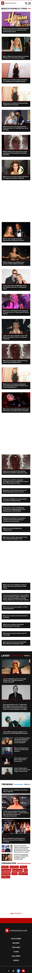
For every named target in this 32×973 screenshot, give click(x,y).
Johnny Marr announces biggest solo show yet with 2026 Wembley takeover (15, 732)
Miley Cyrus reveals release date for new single (15, 634)
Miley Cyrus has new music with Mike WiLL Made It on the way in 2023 (14, 642)
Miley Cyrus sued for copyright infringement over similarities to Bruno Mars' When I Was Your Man (16, 481)
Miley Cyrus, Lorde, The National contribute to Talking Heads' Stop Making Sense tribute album (14, 509)
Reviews (16, 943)
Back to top (16, 913)
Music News (16, 939)
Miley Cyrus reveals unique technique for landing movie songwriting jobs (15, 80)
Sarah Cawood (17, 870)
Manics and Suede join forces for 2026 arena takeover (21, 749)
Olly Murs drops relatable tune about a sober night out (15, 790)
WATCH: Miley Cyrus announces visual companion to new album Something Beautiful (15, 153)
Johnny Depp (6, 870)
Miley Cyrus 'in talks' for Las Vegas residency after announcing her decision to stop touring (14, 519)
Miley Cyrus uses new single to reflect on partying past (15, 607)
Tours (16, 952)
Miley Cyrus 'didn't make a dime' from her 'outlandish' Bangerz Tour (15, 538)
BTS (25, 870)
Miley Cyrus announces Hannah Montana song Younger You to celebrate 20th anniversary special (16, 30)
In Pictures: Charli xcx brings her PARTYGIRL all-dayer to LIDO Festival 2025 (21, 857)
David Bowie (14, 867)
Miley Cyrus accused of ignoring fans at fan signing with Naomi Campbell (16, 177)
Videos (16, 960)
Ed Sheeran (5, 877)
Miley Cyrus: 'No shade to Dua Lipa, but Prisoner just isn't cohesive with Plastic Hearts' (16, 312)
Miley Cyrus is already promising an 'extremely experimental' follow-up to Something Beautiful (15, 385)
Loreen (14, 874)
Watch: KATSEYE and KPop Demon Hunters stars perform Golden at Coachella (14, 840)
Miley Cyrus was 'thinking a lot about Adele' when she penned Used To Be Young (15, 586)
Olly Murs (5, 867)
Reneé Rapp (6, 874)
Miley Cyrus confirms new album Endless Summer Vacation (13, 625)
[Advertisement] (16, 200)
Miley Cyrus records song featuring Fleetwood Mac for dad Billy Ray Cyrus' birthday (15, 128)
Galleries (16, 956)
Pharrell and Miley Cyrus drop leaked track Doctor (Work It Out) (15, 499)
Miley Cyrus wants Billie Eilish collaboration (12, 529)
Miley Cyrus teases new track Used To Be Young (15, 616)
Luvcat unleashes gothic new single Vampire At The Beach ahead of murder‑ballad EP (14, 680)
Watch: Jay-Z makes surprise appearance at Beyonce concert (13, 239)
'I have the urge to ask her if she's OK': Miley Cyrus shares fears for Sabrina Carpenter (15, 337)
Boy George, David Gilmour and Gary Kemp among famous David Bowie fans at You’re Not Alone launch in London (22, 849)
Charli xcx (23, 867)
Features (16, 947)
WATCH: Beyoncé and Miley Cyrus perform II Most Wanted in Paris (13, 263)
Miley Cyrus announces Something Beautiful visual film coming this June (15, 472)
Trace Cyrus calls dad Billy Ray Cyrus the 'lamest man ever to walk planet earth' (15, 287)
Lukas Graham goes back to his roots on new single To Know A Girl (22, 769)
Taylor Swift (23, 874)
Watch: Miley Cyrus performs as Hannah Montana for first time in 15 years (16, 57)
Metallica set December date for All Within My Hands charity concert (14, 491)
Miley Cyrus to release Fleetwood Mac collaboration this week (15, 104)
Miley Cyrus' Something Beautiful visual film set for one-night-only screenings (16, 409)
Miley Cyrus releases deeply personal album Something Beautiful (15, 361)
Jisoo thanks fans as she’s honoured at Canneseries (21, 759)
